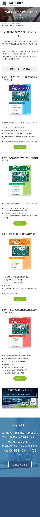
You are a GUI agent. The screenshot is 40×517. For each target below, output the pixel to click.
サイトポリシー (6, 487)
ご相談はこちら (20, 464)
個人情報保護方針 (7, 483)
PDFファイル (20, 147)
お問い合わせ (5, 479)
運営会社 (4, 491)
